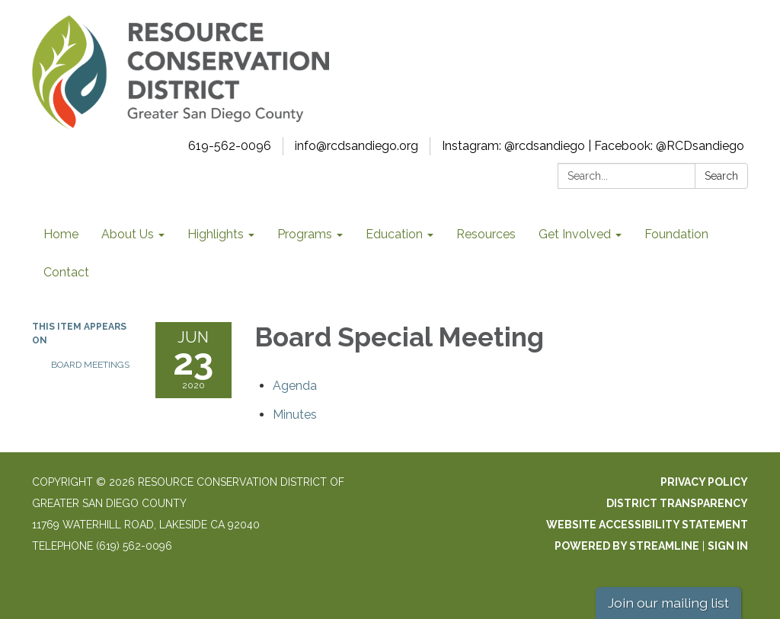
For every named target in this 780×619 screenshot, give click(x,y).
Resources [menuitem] (486, 234)
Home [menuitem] (60, 234)
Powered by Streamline (627, 546)
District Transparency (677, 503)
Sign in (728, 546)
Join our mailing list (668, 603)
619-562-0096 (229, 146)
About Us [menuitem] (127, 234)
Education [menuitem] (394, 234)
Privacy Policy (704, 482)
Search (721, 176)
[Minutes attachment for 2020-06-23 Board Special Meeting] (295, 414)
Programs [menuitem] (304, 234)
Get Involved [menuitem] (575, 234)
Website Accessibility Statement (647, 524)
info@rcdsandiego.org (356, 146)
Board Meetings (90, 364)
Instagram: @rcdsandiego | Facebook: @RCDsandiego (593, 146)
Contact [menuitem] (66, 272)
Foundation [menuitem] (676, 234)
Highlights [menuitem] (215, 234)
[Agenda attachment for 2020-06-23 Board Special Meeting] (295, 385)
